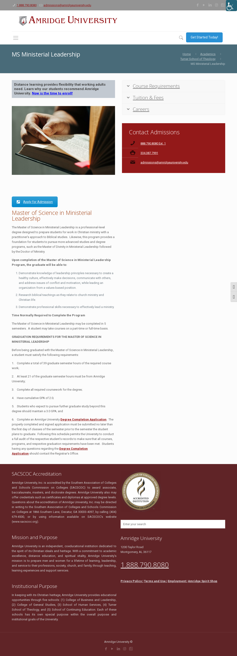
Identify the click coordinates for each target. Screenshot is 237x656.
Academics (207, 54)
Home (187, 54)
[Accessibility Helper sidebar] (231, 5)
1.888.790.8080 (27, 5)
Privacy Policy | (132, 581)
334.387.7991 (149, 153)
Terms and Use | (155, 581)
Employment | (177, 581)
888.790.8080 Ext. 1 (153, 143)
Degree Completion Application (83, 419)
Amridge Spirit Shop (202, 581)
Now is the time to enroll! (52, 93)
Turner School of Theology (197, 59)
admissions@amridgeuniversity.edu (67, 5)
